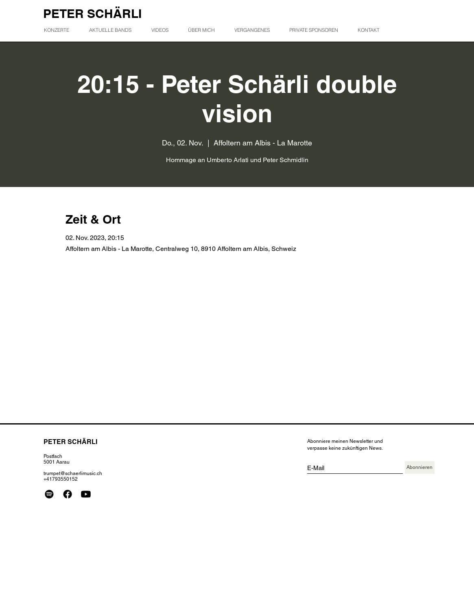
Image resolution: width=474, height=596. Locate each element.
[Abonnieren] (420, 467)
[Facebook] (67, 494)
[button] (255, 30)
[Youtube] (86, 494)
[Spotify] (49, 494)
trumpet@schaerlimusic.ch (73, 473)
